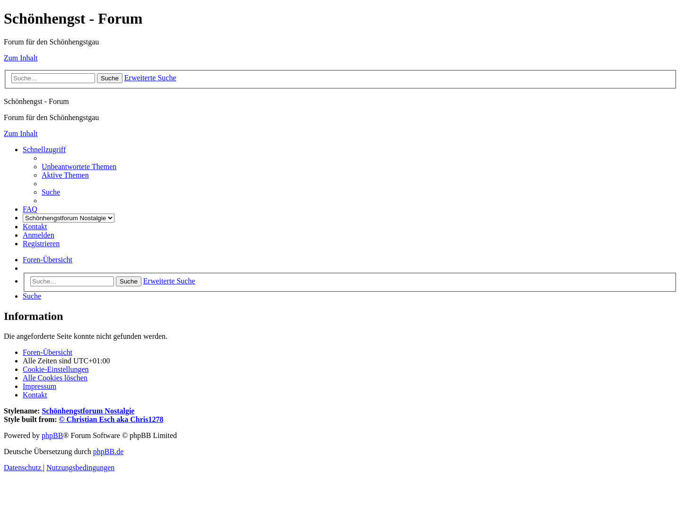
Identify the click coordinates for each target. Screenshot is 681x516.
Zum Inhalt (21, 58)
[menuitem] (79, 167)
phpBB (52, 435)
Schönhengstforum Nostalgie (88, 411)
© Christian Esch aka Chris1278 (111, 419)
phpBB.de (108, 451)
